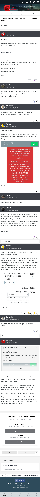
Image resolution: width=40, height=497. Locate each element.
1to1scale (9, 105)
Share (9, 452)
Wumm (8, 124)
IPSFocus (17, 483)
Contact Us (24, 483)
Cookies (30, 483)
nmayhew (5, 25)
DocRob (8, 208)
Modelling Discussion (15, 27)
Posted (12, 35)
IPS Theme (10, 483)
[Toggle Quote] (4, 348)
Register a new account (20, 431)
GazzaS (8, 195)
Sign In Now (20, 442)
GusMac (9, 85)
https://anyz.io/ (6, 53)
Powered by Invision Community (20, 487)
